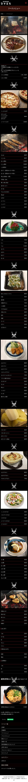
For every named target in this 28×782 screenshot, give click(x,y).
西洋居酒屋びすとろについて (8, 744)
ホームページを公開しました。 (8, 768)
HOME (2, 13)
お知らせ (3, 760)
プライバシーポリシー (6, 750)
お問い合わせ (4, 747)
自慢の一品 (4, 741)
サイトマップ (4, 753)
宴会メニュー (4, 738)
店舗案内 (3, 730)
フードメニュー (5, 733)
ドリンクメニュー (5, 736)
